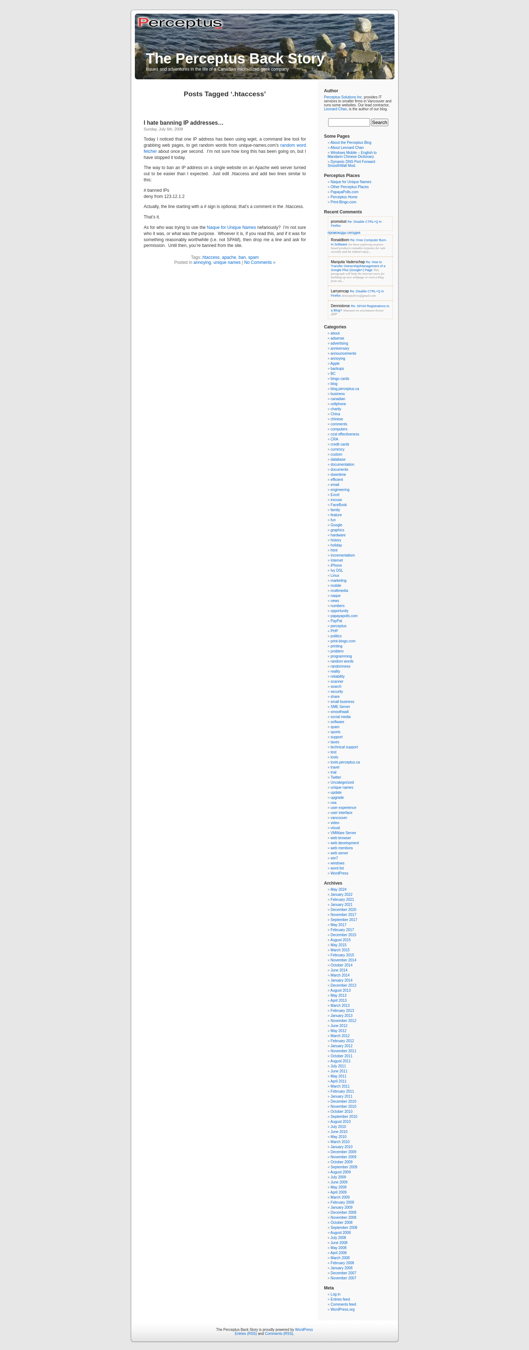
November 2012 (343, 1021)
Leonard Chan (335, 109)
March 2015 (340, 950)
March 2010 (340, 1142)
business (338, 394)
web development (345, 843)
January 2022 (342, 895)
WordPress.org (343, 1309)
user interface (342, 813)
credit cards (340, 444)
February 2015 (342, 955)
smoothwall (340, 712)
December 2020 (343, 910)
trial (333, 772)
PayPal (336, 621)
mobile (336, 586)
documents (339, 470)
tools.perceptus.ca (345, 762)
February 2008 (342, 1263)
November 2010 (343, 1106)
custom (336, 454)
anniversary (340, 348)
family (335, 510)
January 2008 (342, 1268)
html (334, 550)
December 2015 (343, 935)
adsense (337, 338)
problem (337, 651)
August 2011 (340, 1061)
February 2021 (342, 900)
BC (333, 374)
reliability (338, 676)
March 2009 (340, 1197)
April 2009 (338, 1192)
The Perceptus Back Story (235, 58)
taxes (335, 742)
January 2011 (342, 1096)
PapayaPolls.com (344, 192)
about (335, 333)
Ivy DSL (337, 570)
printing (337, 646)
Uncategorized (342, 782)
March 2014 (340, 975)
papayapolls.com (344, 616)
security (337, 692)
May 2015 (339, 945)
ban (242, 257)
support (337, 737)
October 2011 (342, 1056)
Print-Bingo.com (343, 202)
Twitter (336, 777)
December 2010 (343, 1101)
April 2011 (338, 1081)
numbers (338, 606)
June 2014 (339, 970)
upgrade (337, 798)
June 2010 (339, 1132)
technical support (344, 747)
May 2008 (339, 1248)
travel (335, 767)
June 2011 (339, 1071)
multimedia (339, 591)
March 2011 (340, 1086)
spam (253, 257)
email (335, 485)
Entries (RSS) (246, 1334)
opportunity (339, 611)
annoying (202, 262)
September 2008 (344, 1228)
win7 (334, 858)
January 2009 (342, 1207)
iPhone (336, 565)
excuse (336, 500)
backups (337, 369)
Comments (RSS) (279, 1334)
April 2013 (338, 1000)
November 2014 (343, 960)
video (335, 823)
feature (336, 515)
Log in (335, 1294)
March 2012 (340, 1036)
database (338, 459)
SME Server (340, 707)
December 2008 (343, 1212)
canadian (338, 399)
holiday (336, 545)
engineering (340, 490)
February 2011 (342, 1091)
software (337, 722)
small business (342, 702)
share (335, 697)
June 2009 (339, 1182)
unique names (227, 262)
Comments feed (343, 1304)
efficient (337, 480)
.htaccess (210, 257)
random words (342, 661)
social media (341, 717)
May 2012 (339, 1031)
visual (335, 828)
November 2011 (343, 1051)
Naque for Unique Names (231, 227)
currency (337, 449)
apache (229, 257)
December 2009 (343, 1152)
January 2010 (342, 1147)
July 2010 (338, 1127)
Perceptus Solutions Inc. (343, 97)
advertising (339, 343)
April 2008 (338, 1253)
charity (336, 409)
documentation (342, 464)
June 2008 (339, 1243)
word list (337, 868)
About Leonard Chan (346, 148)
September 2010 (344, 1117)
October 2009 (342, 1162)
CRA (334, 439)
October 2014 (342, 965)
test (333, 752)
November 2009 (343, 1157)
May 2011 (339, 1076)
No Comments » (259, 262)
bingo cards (340, 379)
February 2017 (342, 930)
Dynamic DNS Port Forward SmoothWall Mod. (351, 164)
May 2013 (339, 995)
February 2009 (342, 1202)
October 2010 (342, 1112)
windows (337, 863)
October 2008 (342, 1223)
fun (333, 520)
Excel (335, 495)
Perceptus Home (344, 197)
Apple (335, 364)
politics (336, 636)
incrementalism (343, 555)
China (335, 414)
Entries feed (340, 1299)
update (336, 792)
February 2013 (342, 1011)
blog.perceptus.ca (345, 389)
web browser (341, 838)
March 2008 (340, 1258)
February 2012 (342, 1041)
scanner (337, 681)
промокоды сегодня (344, 233)
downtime (338, 475)
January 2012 (342, 1046)
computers (339, 429)
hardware (338, 535)
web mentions (342, 848)
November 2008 (343, 1218)
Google (336, 525)
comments (339, 424)
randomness (341, 666)
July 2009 (338, 1177)
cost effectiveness (345, 434)
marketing (339, 581)
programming (341, 656)
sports (335, 732)
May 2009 (339, 1187)
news (335, 601)
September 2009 (344, 1167)
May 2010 (339, 1137)
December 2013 (343, 985)
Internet (337, 560)
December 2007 (343, 1273)
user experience (343, 808)
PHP (334, 631)
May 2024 (339, 889)
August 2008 (340, 1233)
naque (336, 596)
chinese (337, 419)
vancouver (339, 818)
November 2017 (343, 915)
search (336, 687)
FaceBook (339, 505)
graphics (337, 530)
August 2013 (340, 990)
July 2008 (338, 1238)
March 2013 (340, 1006)
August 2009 (340, 1172)
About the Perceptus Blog (350, 143)
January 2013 (342, 1016)
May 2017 (339, 925)
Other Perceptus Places (350, 187)
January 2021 (342, 905)
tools (334, 757)
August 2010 (340, 1122)
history (336, 540)
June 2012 (339, 1026)
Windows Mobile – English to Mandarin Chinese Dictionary (352, 155)
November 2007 (343, 1278)
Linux (335, 575)
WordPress (339, 873)
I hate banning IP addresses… (184, 123)
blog (334, 384)
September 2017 (344, 920)
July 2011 (338, 1066)
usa (333, 803)
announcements (343, 353)
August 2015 (340, 940)
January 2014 (342, 980)
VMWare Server (343, 833)
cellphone (338, 404)
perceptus (339, 626)
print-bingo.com (343, 641)
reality (335, 671)
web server (339, 853)
